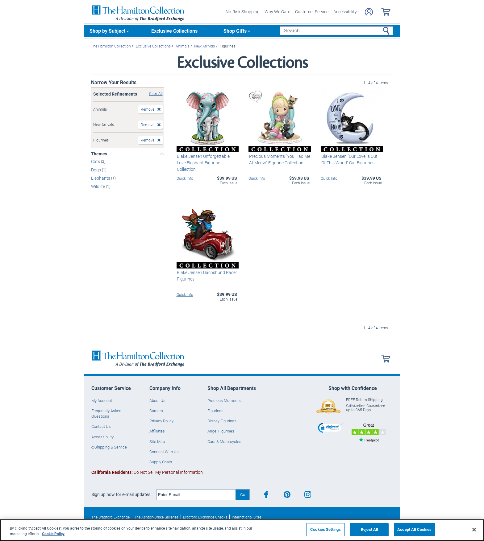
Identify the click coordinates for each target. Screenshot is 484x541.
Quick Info (185, 178)
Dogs (96, 170)
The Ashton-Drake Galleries (156, 516)
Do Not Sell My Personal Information (147, 472)
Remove (147, 109)
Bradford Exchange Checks (205, 516)
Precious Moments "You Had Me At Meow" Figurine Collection (279, 159)
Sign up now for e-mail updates (120, 494)
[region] (242, 530)
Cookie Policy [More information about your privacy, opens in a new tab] (53, 533)
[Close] (474, 529)
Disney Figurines (221, 421)
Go (242, 494)
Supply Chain (160, 462)
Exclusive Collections (174, 30)
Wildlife (98, 186)
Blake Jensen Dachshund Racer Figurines (207, 275)
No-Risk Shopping (243, 11)
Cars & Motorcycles (224, 441)
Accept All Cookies (414, 529)
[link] (330, 429)
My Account (101, 400)
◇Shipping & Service (109, 447)
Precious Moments (224, 400)
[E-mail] (196, 495)
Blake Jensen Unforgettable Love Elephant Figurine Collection (203, 162)
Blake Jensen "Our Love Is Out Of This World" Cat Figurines (351, 159)
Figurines (215, 410)
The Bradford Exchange (110, 516)
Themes (99, 154)
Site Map (157, 441)
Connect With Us (164, 451)
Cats (96, 161)
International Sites (246, 516)
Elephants (101, 178)
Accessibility (345, 11)
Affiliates (157, 431)
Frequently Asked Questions (106, 413)
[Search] (336, 30)
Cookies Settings (325, 529)
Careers (156, 410)
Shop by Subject (107, 30)
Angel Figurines (220, 431)
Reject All (369, 529)
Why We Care (277, 11)
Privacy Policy (161, 421)
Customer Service (311, 11)
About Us (157, 400)
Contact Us (101, 426)
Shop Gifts (235, 30)
